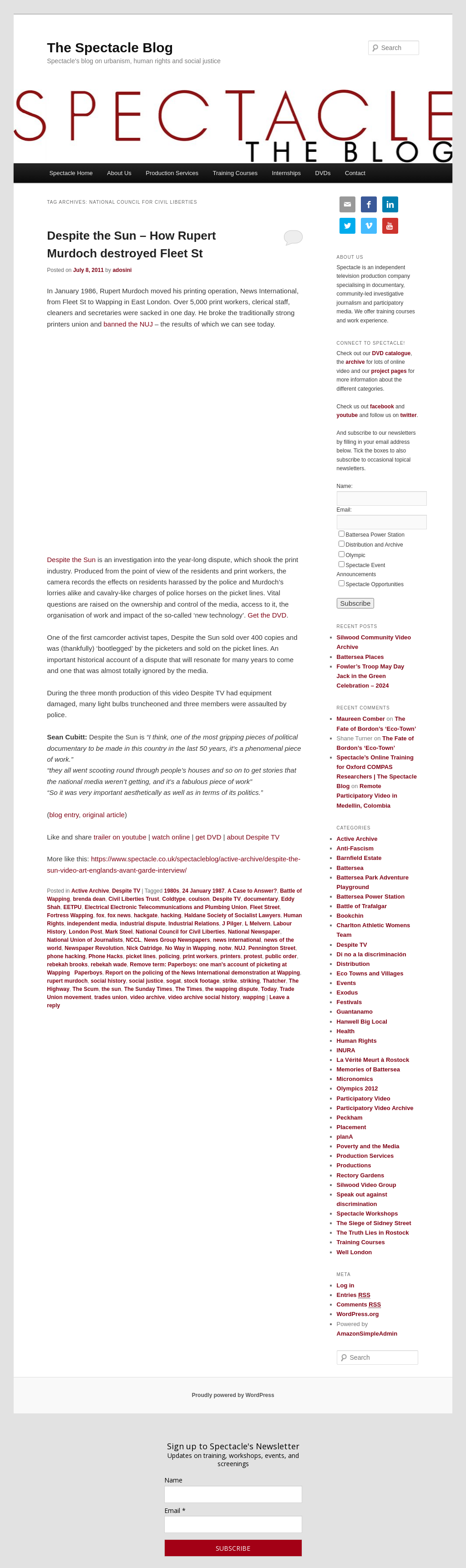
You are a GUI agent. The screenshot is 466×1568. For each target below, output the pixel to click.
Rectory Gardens (361, 1175)
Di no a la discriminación (371, 954)
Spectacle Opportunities (375, 584)
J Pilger (232, 923)
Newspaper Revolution (94, 948)
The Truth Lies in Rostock (373, 1232)
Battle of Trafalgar (362, 906)
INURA (346, 1050)
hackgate (145, 915)
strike (230, 981)
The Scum (85, 989)
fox (100, 915)
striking (249, 981)
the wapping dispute (231, 989)
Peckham (350, 1117)
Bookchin (350, 915)
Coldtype (173, 899)
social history (108, 981)
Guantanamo (355, 1011)
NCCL (133, 940)
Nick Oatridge (144, 948)
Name (173, 1480)
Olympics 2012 (357, 1088)
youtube (347, 415)
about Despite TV (253, 837)
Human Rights (357, 1040)
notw (224, 948)
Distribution (353, 963)
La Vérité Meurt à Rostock (373, 1059)
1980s (171, 891)
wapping (254, 997)
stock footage (201, 981)
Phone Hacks (106, 956)
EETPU (72, 907)
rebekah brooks (67, 964)
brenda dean (89, 899)
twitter (408, 415)
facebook (382, 406)
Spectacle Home (70, 173)
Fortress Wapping (70, 915)
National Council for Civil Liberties (180, 932)
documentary (261, 899)
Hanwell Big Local (362, 1021)
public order (281, 956)
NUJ (239, 948)
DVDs (323, 173)
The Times (188, 989)
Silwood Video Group (366, 1184)
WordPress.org (358, 1314)
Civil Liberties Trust (133, 899)
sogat (173, 981)
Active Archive (90, 891)
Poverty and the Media (368, 1146)
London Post (85, 932)
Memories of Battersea (368, 1069)
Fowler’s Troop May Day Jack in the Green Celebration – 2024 (371, 676)
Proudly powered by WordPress (233, 1395)
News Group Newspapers (177, 940)
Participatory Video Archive (375, 1108)
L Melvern (257, 923)
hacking (171, 915)
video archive (147, 997)
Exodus (347, 992)
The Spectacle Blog (110, 47)
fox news (119, 915)
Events (346, 983)
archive (355, 362)
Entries (353, 1295)
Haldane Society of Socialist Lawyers (232, 915)
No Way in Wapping (190, 948)
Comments (359, 1304)
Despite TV (126, 891)
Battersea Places (360, 656)
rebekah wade (109, 964)
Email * (175, 1510)
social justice (146, 981)
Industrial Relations (193, 923)
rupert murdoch (67, 981)
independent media (91, 923)
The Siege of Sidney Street (374, 1223)
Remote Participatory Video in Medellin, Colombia (367, 796)
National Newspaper (254, 932)
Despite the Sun (71, 559)
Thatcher (274, 981)
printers (230, 956)
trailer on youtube (120, 837)
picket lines (141, 956)
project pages (389, 371)
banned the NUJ (128, 324)
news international (237, 940)
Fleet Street (264, 907)
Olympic (355, 555)
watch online (171, 837)
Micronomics (355, 1078)
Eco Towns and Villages (370, 973)
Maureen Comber (361, 718)
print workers (199, 956)
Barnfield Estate (359, 857)
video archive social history (203, 997)
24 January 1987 (203, 891)
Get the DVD (267, 615)
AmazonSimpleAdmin (367, 1333)
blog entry (64, 815)
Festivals (349, 1002)
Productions (354, 1165)
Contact (355, 173)
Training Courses (235, 173)
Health (346, 1031)
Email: (344, 510)
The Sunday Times (148, 989)
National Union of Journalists (85, 940)
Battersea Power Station (375, 535)
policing (169, 956)
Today (269, 989)
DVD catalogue (391, 353)
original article (103, 815)
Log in (346, 1285)
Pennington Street (271, 948)
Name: (345, 486)
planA (345, 1136)
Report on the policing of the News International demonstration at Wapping (203, 973)
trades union (110, 997)
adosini (122, 270)
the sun (111, 989)
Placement (351, 1127)
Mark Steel (118, 932)
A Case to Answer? (252, 891)
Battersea (350, 867)
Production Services (172, 173)
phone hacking (66, 956)
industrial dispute (142, 923)
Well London (354, 1252)
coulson (198, 899)
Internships (286, 173)
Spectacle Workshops (367, 1213)
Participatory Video (363, 1098)
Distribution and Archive (374, 545)
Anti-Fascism (355, 848)
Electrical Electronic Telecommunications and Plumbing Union (166, 907)
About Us (119, 173)
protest (252, 956)
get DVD (209, 837)
